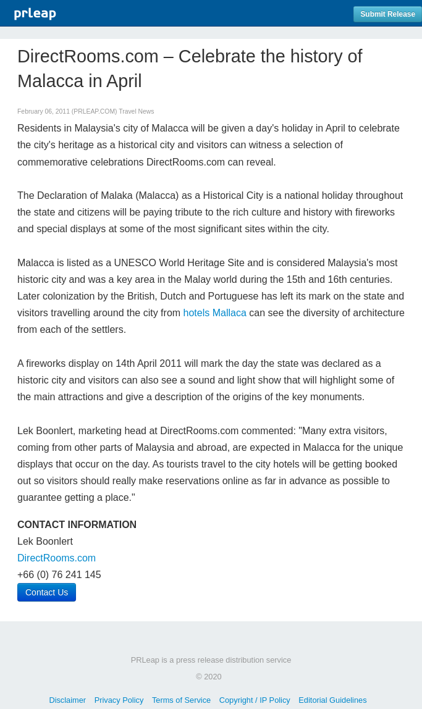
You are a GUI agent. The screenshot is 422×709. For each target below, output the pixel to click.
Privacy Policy (119, 700)
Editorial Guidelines (332, 700)
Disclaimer (67, 700)
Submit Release (387, 14)
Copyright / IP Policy (254, 700)
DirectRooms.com (56, 558)
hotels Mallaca (215, 313)
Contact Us (46, 592)
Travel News (136, 111)
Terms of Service (181, 700)
